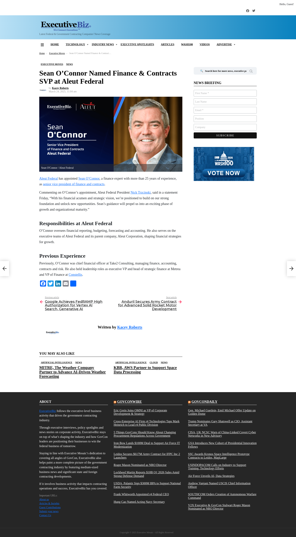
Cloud (154, 362)
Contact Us (45, 515)
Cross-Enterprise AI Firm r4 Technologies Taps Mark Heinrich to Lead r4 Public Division (147, 423)
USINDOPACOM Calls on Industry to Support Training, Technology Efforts (217, 466)
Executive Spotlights (137, 44)
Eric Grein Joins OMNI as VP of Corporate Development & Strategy (140, 412)
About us (44, 499)
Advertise (224, 44)
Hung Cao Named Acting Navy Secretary (139, 502)
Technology (75, 44)
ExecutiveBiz (47, 411)
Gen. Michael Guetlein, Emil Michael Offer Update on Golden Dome (222, 412)
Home (55, 44)
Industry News (103, 44)
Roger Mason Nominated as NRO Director (140, 465)
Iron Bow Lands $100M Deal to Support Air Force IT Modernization (147, 444)
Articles (167, 44)
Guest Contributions (50, 507)
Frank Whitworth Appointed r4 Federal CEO (141, 494)
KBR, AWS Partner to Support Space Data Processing (145, 369)
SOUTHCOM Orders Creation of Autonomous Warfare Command (222, 496)
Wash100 (187, 44)
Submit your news (49, 511)
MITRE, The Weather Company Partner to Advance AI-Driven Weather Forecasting (72, 372)
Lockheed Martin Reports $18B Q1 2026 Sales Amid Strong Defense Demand (146, 474)
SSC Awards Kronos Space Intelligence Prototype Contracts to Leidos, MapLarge (219, 455)
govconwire (129, 402)
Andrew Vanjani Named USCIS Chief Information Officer (219, 485)
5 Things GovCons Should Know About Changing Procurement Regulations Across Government (145, 434)
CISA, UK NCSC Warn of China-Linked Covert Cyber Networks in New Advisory (222, 434)
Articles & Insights (49, 503)
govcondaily (204, 402)
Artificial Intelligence (56, 362)
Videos (205, 44)
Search (251, 72)
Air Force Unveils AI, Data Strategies (211, 476)
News (78, 362)
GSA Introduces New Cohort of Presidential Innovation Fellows (222, 444)
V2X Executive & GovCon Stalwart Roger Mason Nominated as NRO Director (219, 507)
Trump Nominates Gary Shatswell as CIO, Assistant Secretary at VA (220, 423)
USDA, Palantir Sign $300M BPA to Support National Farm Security (147, 485)
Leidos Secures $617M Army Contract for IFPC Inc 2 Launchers (147, 455)
